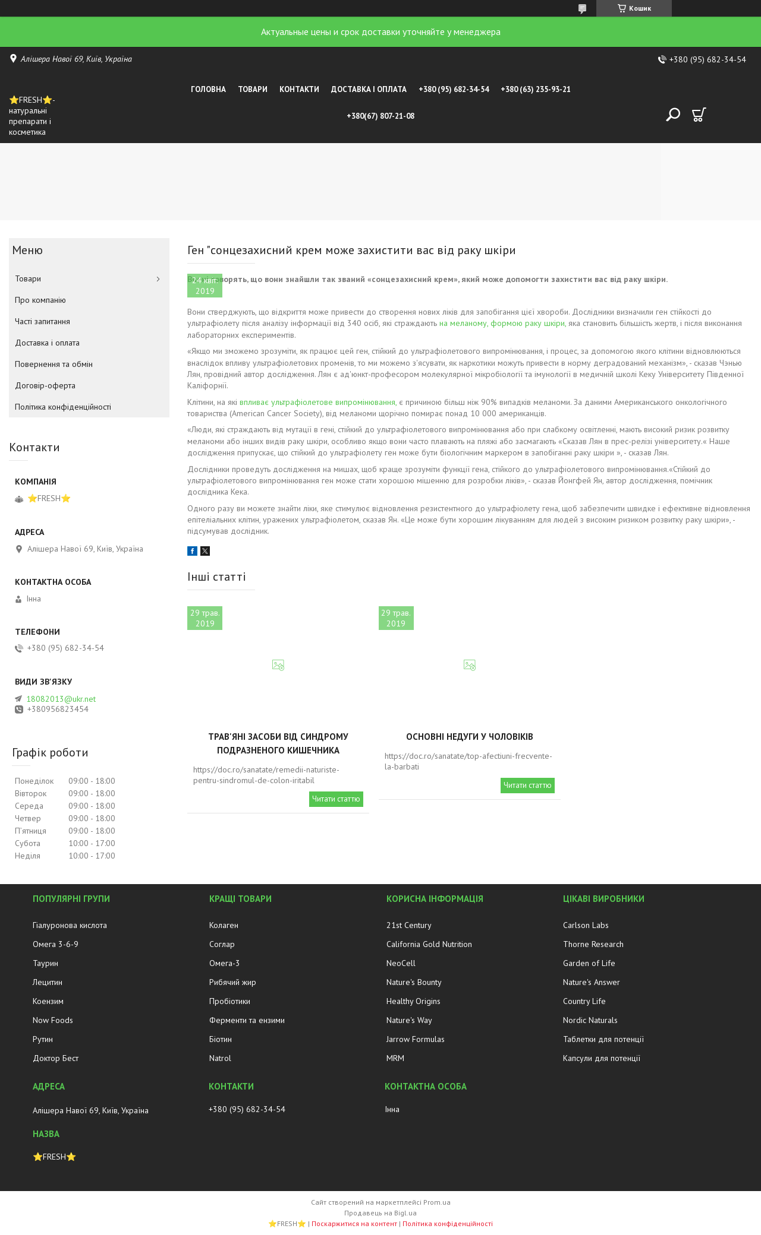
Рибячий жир (232, 982)
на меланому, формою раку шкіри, (502, 323)
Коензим (48, 1001)
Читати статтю (336, 799)
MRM (395, 1058)
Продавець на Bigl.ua (380, 1212)
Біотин (220, 1039)
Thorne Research (593, 944)
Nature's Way (409, 1020)
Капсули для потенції (601, 1058)
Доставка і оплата (369, 89)
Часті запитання (42, 321)
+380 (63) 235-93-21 (536, 89)
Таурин (45, 963)
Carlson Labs (586, 925)
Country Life (584, 1001)
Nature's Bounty (414, 982)
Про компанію (40, 299)
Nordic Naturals (590, 1020)
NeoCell (401, 963)
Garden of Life (589, 963)
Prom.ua (437, 1202)
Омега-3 (224, 963)
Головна (208, 89)
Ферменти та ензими (247, 1020)
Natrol (220, 1058)
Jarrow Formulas (415, 1039)
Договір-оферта (45, 385)
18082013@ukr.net (61, 699)
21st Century (409, 925)
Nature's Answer (591, 982)
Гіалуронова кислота (70, 925)
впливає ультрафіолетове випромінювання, (318, 402)
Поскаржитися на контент (354, 1223)
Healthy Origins (413, 1001)
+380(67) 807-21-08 (380, 116)
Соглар (222, 944)
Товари (253, 89)
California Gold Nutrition (429, 944)
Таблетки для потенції (603, 1039)
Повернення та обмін (54, 364)
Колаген (223, 925)
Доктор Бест (55, 1058)
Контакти (299, 89)
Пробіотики (229, 1001)
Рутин (43, 1039)
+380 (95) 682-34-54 (454, 89)
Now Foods (53, 1020)
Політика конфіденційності (63, 406)
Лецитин (47, 982)
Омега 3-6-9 (55, 944)
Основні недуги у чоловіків (469, 736)
